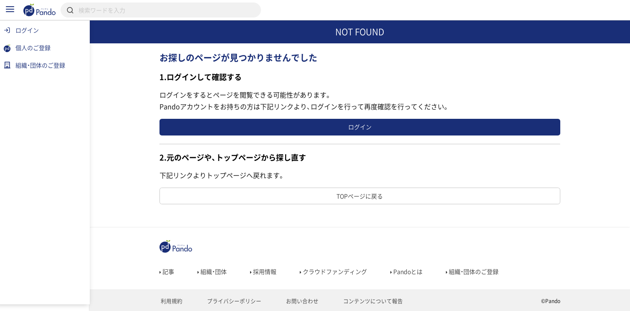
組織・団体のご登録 (473, 271)
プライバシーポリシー (231, 301)
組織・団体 (213, 271)
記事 (168, 271)
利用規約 (171, 301)
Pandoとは (407, 271)
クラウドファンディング (334, 271)
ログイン (361, 127)
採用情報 (264, 271)
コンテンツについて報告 (363, 301)
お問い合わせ (295, 301)
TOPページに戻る (361, 196)
